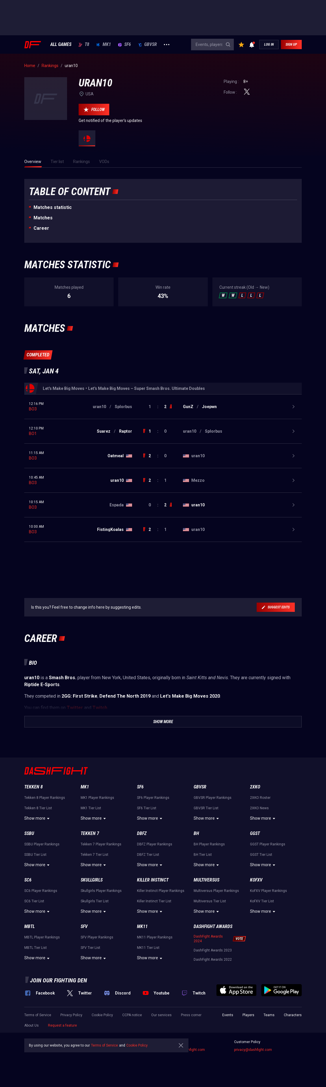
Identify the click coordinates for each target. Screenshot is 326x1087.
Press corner (191, 1015)
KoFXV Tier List (262, 901)
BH (196, 833)
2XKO (255, 787)
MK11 (142, 926)
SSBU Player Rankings (42, 844)
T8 (83, 44)
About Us (31, 1025)
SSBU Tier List (35, 855)
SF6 (124, 44)
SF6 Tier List (146, 808)
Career (41, 228)
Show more (37, 818)
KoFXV (256, 880)
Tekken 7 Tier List (94, 855)
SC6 (28, 880)
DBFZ (142, 833)
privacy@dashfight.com (253, 1050)
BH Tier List (203, 855)
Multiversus (206, 880)
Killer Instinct (152, 880)
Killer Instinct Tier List (154, 901)
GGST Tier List (261, 855)
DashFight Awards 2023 (213, 950)
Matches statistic (53, 207)
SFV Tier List (90, 948)
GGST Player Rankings (267, 844)
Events (227, 1015)
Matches (43, 218)
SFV (84, 926)
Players (248, 1015)
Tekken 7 (90, 833)
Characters (293, 1015)
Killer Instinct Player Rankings (160, 891)
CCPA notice (132, 1015)
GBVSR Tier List (206, 808)
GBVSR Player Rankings (212, 798)
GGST (255, 833)
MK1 (103, 44)
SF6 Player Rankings (153, 798)
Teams (269, 1015)
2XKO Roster (260, 798)
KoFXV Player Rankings (268, 891)
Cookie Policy (102, 1015)
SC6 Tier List (34, 901)
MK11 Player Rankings (155, 937)
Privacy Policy (71, 1015)
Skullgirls (92, 880)
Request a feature (62, 1025)
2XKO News (259, 808)
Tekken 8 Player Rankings (44, 798)
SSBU (29, 833)
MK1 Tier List (91, 808)
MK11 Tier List (148, 948)
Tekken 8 (33, 787)
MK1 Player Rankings (97, 798)
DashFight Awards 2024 (208, 938)
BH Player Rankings (209, 844)
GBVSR (147, 44)
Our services (161, 1015)
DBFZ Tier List (148, 855)
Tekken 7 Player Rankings (101, 844)
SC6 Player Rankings (40, 891)
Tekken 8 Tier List (38, 808)
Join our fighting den (58, 980)
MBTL (29, 926)
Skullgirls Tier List (95, 901)
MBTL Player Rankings (42, 937)
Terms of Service (37, 1015)
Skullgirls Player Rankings (101, 891)
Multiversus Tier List (210, 901)
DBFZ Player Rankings (154, 844)
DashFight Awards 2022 (213, 960)
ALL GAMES (60, 44)
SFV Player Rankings (97, 937)
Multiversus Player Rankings (216, 891)
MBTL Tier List (35, 948)
